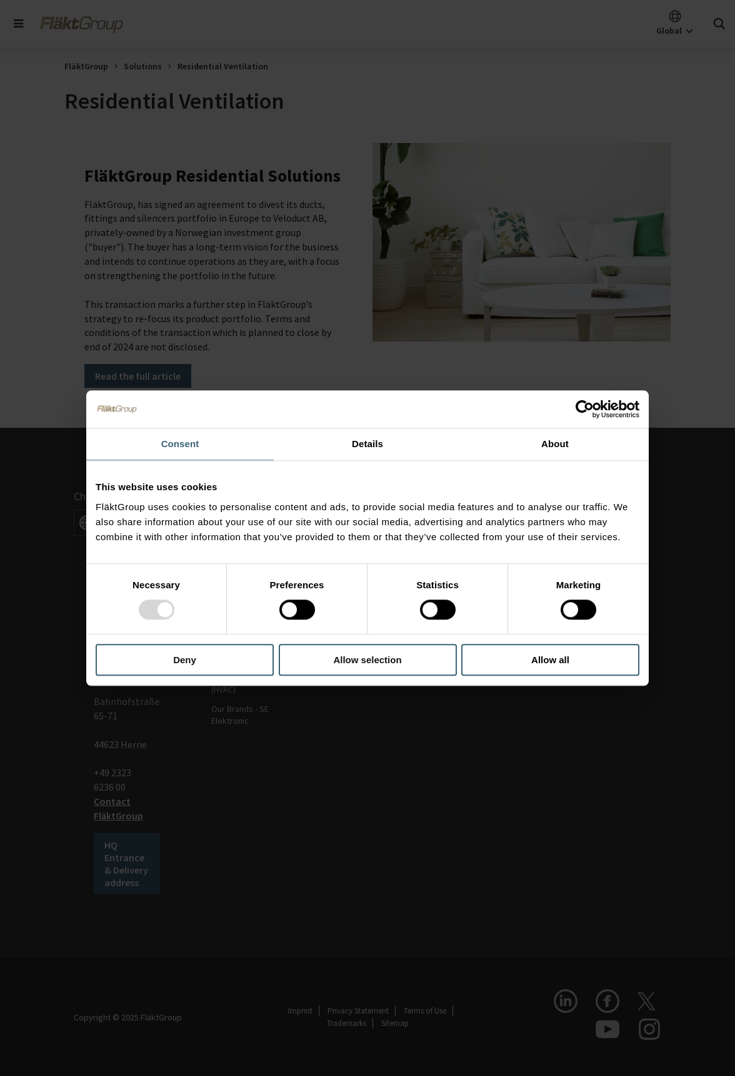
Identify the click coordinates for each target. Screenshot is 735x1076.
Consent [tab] (180, 443)
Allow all (550, 659)
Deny (184, 659)
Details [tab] (367, 443)
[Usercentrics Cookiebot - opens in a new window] (584, 409)
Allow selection (367, 659)
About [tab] (555, 443)
